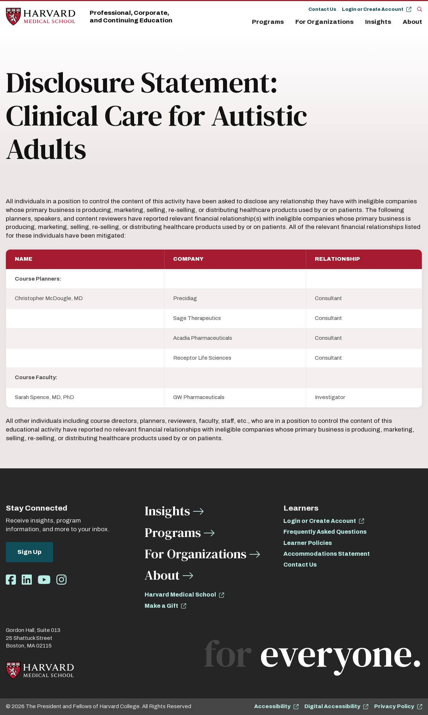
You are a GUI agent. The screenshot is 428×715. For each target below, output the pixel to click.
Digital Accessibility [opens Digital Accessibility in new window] (332, 706)
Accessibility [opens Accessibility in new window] (272, 706)
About (412, 21)
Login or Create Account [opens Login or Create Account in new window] (319, 521)
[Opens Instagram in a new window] (61, 580)
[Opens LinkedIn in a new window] (27, 580)
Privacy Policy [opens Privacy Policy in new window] (394, 706)
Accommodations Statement (326, 554)
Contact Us (322, 9)
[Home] (40, 17)
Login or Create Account (372, 9)
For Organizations (324, 21)
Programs (268, 21)
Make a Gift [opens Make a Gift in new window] (161, 606)
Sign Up (29, 552)
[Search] (419, 9)
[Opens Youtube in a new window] (44, 580)
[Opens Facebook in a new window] (11, 580)
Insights (378, 21)
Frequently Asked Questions (325, 532)
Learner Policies (307, 543)
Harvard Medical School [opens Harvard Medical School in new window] (180, 595)
